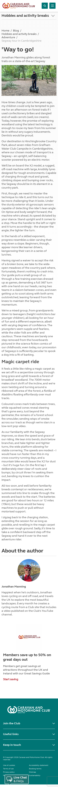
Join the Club (11, 723)
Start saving (10, 679)
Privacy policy (8, 772)
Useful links (11, 734)
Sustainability (34, 775)
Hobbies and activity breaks (25, 15)
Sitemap (32, 772)
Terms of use (8, 769)
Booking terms (35, 769)
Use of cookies (9, 765)
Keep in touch (12, 745)
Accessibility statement (38, 765)
